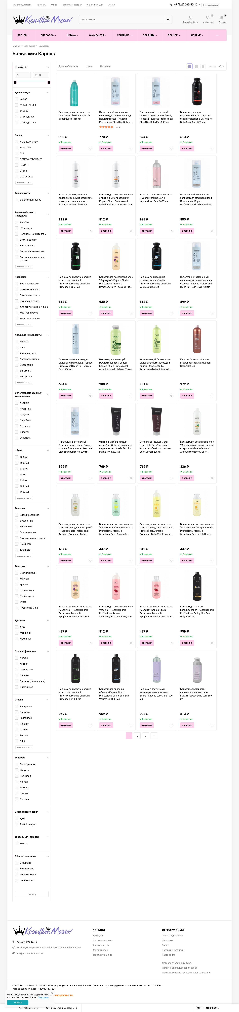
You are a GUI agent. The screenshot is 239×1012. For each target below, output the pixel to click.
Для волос (29, 45)
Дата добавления (68, 66)
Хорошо (18, 1002)
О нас (54, 4)
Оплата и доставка (22, 4)
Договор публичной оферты (177, 963)
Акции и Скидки (95, 4)
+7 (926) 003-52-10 (185, 4)
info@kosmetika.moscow (27, 953)
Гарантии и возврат (72, 4)
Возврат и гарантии (173, 950)
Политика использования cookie (179, 968)
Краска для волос (102, 940)
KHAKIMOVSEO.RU (63, 995)
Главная (16, 45)
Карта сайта (168, 955)
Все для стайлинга (102, 955)
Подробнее (43, 997)
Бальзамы (44, 45)
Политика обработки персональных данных (186, 972)
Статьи (111, 4)
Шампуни (97, 935)
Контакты (41, 4)
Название (105, 66)
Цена (89, 66)
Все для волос (100, 950)
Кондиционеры (100, 945)
